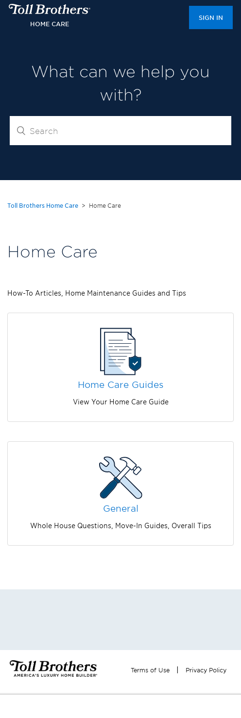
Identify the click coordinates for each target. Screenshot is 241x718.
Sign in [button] (211, 17)
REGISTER (115, 706)
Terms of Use (150, 670)
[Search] (120, 130)
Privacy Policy (206, 670)
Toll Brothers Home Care (42, 205)
